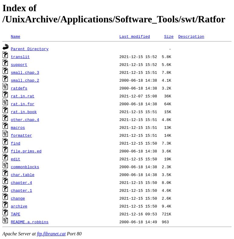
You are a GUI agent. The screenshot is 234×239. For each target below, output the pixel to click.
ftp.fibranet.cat (51, 233)
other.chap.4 (25, 119)
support (19, 64)
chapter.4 (21, 182)
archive (19, 206)
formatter (21, 135)
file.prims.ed (26, 151)
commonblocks (25, 166)
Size (169, 36)
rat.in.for (22, 103)
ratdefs (19, 88)
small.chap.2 (25, 80)
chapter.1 (21, 190)
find (15, 143)
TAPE (15, 214)
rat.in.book (24, 111)
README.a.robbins (30, 221)
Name (15, 36)
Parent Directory (30, 48)
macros (18, 127)
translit (20, 56)
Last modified (134, 36)
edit (15, 159)
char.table (22, 174)
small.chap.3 (25, 72)
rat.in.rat (22, 96)
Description (191, 36)
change (18, 198)
